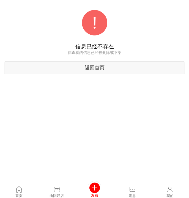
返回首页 (95, 67)
